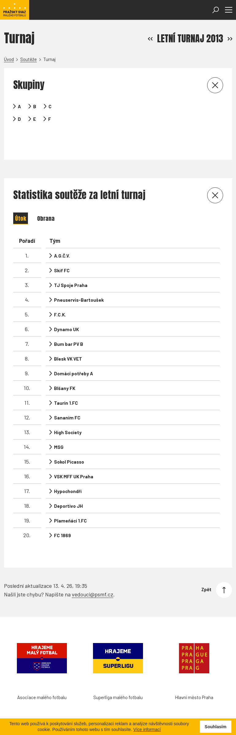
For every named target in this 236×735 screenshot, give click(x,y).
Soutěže (28, 59)
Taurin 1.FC (66, 384)
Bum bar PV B (68, 325)
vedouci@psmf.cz (92, 569)
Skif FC (62, 252)
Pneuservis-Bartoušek (79, 281)
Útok (20, 200)
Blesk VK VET (68, 340)
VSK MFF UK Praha (73, 458)
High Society (68, 414)
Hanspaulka (22, 715)
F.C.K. (60, 296)
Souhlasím (215, 726)
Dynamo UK (66, 311)
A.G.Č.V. (62, 237)
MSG (59, 428)
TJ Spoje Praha (70, 267)
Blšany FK (64, 370)
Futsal (56, 715)
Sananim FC (67, 399)
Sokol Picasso (69, 443)
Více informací (147, 729)
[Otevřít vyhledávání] (215, 10)
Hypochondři (68, 473)
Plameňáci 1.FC (70, 502)
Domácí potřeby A (73, 355)
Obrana (46, 200)
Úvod (9, 59)
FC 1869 (62, 517)
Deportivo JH (68, 487)
